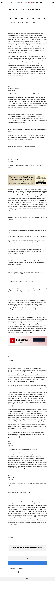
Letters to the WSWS (13, 571)
